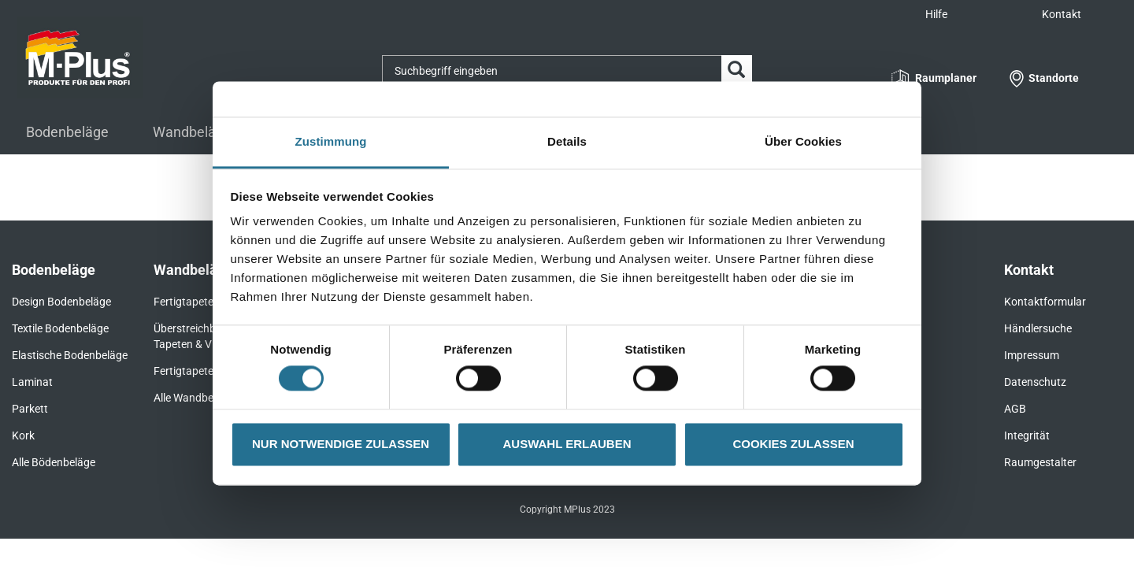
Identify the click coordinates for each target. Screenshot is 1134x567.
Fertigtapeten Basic (201, 371)
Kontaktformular (1045, 301)
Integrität (1027, 435)
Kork (23, 435)
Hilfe (936, 14)
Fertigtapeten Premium (210, 301)
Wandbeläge (192, 132)
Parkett (30, 408)
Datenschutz (1035, 382)
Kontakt (1061, 14)
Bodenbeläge (67, 132)
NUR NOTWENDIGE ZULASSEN (340, 443)
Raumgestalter (1040, 462)
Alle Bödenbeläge (53, 462)
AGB (1015, 408)
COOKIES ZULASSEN (793, 443)
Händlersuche (1038, 328)
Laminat (32, 382)
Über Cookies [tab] (803, 141)
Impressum (1031, 355)
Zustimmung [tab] (331, 141)
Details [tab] (567, 141)
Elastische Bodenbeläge (70, 355)
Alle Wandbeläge (194, 397)
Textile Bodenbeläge (60, 328)
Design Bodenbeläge (61, 301)
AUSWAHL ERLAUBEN (566, 443)
